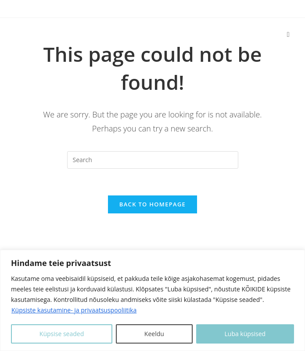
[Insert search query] (152, 160)
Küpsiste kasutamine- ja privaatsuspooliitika (73, 310)
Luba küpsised (245, 334)
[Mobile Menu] (288, 34)
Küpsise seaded (61, 334)
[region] (152, 300)
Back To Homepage (152, 204)
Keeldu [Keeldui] (154, 334)
